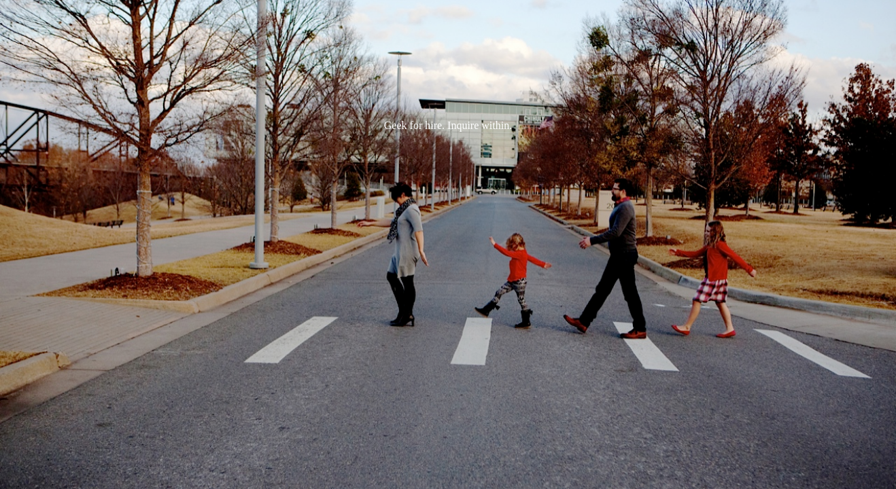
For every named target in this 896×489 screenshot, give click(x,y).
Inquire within (478, 125)
